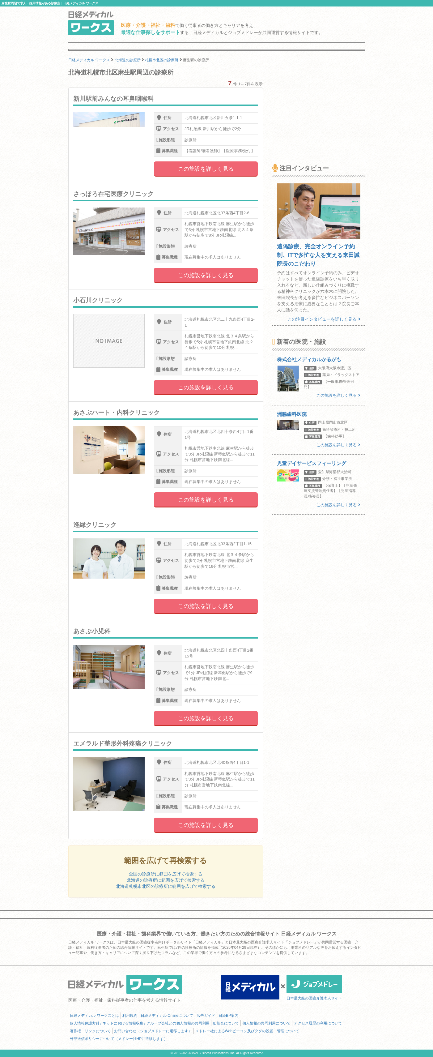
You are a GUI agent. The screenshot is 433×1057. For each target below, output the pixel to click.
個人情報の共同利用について (266, 1023)
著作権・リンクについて (90, 1031)
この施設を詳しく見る (206, 169)
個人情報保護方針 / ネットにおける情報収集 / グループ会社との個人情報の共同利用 (140, 1023)
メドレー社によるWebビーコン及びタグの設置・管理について (247, 1031)
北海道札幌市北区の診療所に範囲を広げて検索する (165, 886)
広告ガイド (206, 1015)
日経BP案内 (228, 1015)
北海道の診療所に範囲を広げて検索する (166, 880)
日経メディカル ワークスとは (94, 1015)
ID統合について (226, 1023)
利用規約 (129, 1015)
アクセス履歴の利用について (318, 1023)
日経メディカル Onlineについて (167, 1015)
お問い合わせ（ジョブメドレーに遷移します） (153, 1031)
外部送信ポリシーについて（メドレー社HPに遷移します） (119, 1039)
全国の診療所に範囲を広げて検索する (165, 873)
